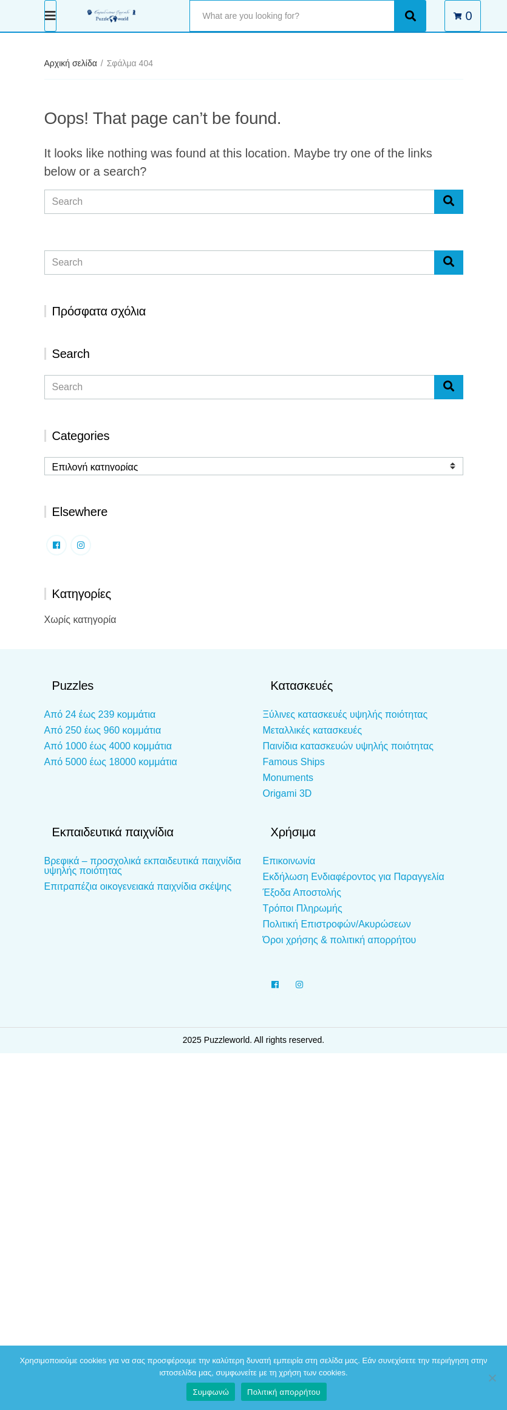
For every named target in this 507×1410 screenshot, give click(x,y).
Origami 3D (287, 793)
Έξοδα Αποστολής (302, 892)
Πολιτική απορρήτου (283, 1392)
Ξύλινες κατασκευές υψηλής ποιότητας (345, 714)
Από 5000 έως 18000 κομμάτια (110, 762)
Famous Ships (294, 762)
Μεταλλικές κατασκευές (312, 730)
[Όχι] (492, 1378)
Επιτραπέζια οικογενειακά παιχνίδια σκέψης (138, 886)
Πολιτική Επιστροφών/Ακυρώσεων (337, 924)
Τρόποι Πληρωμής (302, 908)
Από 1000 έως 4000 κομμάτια (108, 746)
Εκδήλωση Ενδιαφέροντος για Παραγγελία (353, 877)
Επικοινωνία (289, 861)
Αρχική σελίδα (70, 63)
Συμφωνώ (210, 1392)
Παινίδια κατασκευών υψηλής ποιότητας (348, 746)
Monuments (288, 777)
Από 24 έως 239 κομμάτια (100, 714)
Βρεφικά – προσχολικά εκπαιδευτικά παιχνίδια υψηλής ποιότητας (142, 866)
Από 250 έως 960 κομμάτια (103, 730)
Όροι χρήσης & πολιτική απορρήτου (340, 940)
